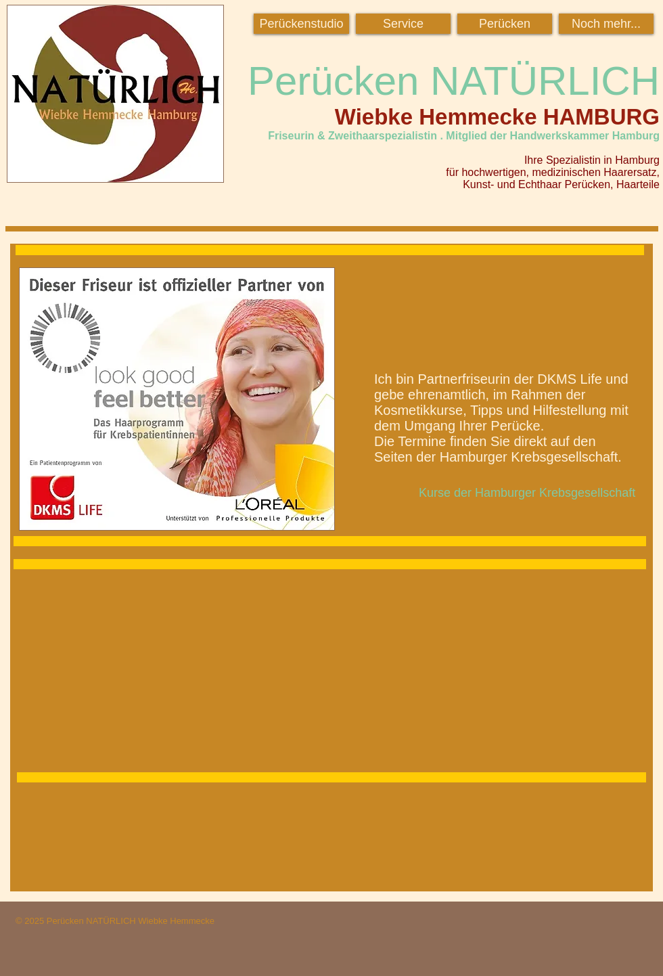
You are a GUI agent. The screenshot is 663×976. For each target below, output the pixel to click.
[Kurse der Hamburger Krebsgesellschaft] (527, 493)
